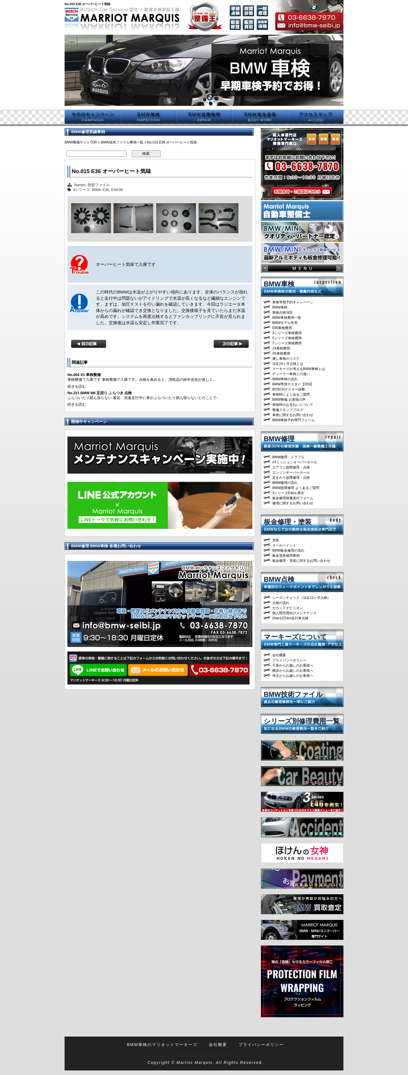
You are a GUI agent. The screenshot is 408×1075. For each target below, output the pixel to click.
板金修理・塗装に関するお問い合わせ (301, 561)
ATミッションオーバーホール (294, 462)
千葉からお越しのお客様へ (292, 665)
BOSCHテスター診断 (288, 389)
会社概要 (279, 655)
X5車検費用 (281, 353)
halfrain (225, 1052)
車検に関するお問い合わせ (292, 415)
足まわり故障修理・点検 (291, 478)
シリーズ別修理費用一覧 (302, 721)
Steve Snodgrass (144, 1055)
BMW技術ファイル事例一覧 (122, 142)
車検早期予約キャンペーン (292, 302)
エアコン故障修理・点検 (291, 467)
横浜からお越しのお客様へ (292, 671)
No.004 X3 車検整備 (84, 375)
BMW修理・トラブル (288, 457)
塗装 (275, 540)
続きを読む (76, 386)
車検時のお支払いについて (292, 405)
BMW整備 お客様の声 (289, 400)
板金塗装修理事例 (286, 556)
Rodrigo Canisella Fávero (198, 1055)
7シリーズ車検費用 (287, 343)
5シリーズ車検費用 (287, 338)
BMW (96, 190)
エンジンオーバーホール (291, 472)
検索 (146, 153)
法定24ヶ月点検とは (287, 364)
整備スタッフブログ (287, 410)
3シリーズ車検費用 (287, 333)
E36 (106, 190)
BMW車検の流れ (285, 379)
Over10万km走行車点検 (290, 618)
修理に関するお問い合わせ (292, 503)
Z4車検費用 (281, 348)
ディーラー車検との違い (291, 374)
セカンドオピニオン (287, 608)
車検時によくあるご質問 (291, 394)
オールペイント (284, 545)
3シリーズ (81, 190)
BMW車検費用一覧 (286, 318)
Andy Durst (247, 1055)
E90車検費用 (282, 328)
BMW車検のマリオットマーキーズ (162, 1044)
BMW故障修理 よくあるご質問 (295, 488)
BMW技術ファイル (293, 694)
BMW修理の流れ (285, 483)
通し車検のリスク (286, 359)
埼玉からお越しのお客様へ (292, 676)
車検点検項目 (282, 313)
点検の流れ (280, 603)
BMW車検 (279, 284)
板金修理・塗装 (288, 522)
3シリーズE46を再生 (288, 493)
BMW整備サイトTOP (81, 142)
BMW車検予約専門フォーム (293, 420)
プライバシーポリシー (289, 660)
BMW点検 (279, 579)
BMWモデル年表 (285, 323)
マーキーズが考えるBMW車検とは (298, 369)
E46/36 (117, 190)
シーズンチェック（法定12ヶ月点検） (301, 598)
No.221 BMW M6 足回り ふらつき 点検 (99, 393)
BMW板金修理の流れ (288, 550)
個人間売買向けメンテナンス (294, 613)
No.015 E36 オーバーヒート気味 (111, 171)
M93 (197, 1052)
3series (80, 185)
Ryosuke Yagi (285, 1055)
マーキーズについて (295, 637)
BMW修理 (279, 439)
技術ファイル (99, 185)
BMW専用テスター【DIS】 (293, 384)
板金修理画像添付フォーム (292, 498)
